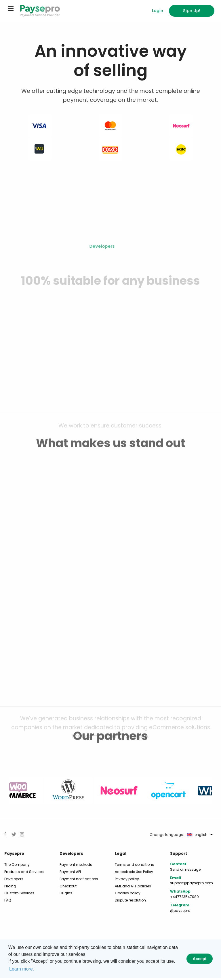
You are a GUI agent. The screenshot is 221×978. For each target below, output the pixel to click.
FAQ (7, 900)
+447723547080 (184, 896)
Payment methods (76, 864)
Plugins (66, 893)
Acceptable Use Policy (134, 871)
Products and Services (24, 871)
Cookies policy (127, 893)
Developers (13, 878)
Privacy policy (127, 878)
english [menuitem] (197, 834)
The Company (17, 864)
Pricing (10, 886)
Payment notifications (79, 878)
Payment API (70, 871)
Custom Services (19, 893)
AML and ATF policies (133, 886)
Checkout (68, 886)
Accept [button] (200, 958)
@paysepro (180, 910)
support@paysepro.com (191, 882)
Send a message (185, 869)
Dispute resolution (130, 900)
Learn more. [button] (21, 968)
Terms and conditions (134, 864)
